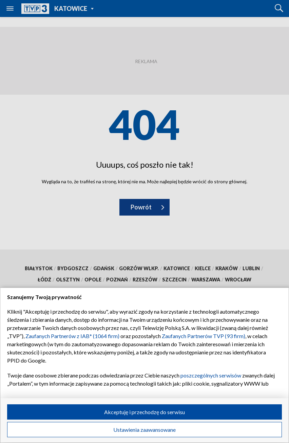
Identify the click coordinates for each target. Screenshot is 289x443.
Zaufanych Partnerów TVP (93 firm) (203, 336)
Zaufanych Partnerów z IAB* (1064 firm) (72, 336)
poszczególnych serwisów (210, 375)
